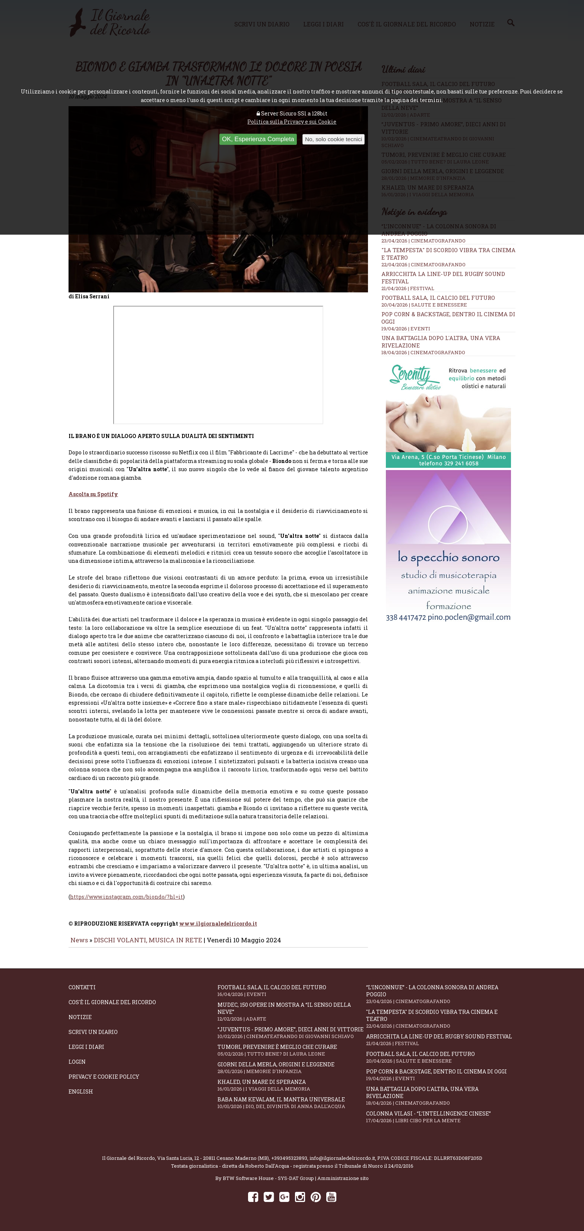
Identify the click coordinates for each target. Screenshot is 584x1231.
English (81, 1096)
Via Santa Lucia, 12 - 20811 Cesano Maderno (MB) (213, 1163)
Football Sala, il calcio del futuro (438, 297)
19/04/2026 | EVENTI (405, 328)
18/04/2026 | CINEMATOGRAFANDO (423, 352)
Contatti (82, 992)
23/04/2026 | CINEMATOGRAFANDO (423, 240)
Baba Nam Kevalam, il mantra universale (292, 1108)
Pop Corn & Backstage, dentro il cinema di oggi (440, 1080)
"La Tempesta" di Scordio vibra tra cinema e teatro (440, 1023)
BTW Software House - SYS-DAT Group (268, 1183)
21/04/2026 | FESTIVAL (407, 288)
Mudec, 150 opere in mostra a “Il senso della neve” (292, 1016)
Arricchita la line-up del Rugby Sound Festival (440, 1045)
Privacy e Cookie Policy (104, 1081)
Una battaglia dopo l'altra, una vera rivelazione (440, 1101)
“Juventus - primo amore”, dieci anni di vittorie (292, 1038)
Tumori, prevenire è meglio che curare (292, 1055)
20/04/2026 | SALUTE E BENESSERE (424, 304)
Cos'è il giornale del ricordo (112, 1007)
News (79, 945)
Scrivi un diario (93, 1037)
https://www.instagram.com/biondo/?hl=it (126, 901)
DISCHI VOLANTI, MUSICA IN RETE (148, 945)
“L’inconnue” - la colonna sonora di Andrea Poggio (440, 999)
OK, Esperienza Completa (258, 139)
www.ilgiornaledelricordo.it (218, 928)
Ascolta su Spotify (93, 499)
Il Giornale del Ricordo (128, 1163)
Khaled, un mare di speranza (292, 1090)
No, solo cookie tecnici (333, 139)
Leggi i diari (86, 1052)
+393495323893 (289, 1163)
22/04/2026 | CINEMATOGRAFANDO (423, 264)
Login (77, 1066)
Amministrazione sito (343, 1183)
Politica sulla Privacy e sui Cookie (291, 121)
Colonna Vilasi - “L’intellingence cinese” (440, 1122)
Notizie (80, 1022)
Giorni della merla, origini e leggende (292, 1073)
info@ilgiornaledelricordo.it (342, 1163)
